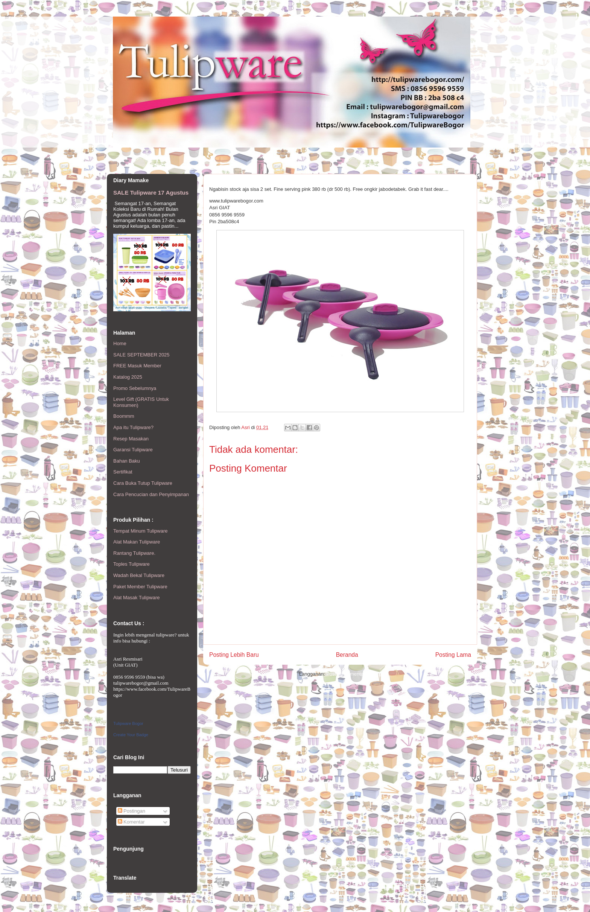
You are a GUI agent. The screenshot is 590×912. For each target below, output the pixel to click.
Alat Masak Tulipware (136, 597)
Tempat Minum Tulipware (140, 531)
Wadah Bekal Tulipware (138, 575)
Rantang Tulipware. (134, 553)
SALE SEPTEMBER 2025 (141, 355)
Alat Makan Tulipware (136, 542)
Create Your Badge (130, 734)
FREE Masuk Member (137, 365)
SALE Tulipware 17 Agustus (151, 192)
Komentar (131, 822)
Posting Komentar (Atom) (353, 674)
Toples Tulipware (131, 564)
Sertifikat (122, 472)
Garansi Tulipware (133, 449)
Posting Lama (453, 655)
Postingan (131, 811)
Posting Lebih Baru (234, 655)
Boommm (123, 416)
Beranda (347, 655)
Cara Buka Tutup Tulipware (142, 483)
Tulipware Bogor (128, 723)
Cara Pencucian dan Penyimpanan (151, 494)
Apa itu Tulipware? (133, 427)
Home (119, 343)
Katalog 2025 (127, 377)
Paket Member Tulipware (140, 586)
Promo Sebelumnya (134, 388)
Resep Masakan (131, 439)
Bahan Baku (126, 461)
